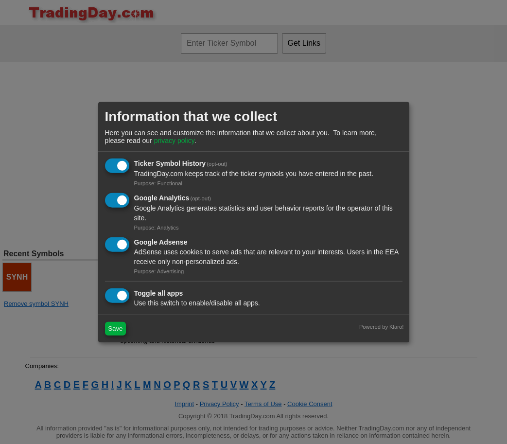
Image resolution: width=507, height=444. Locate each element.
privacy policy (174, 140)
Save (115, 328)
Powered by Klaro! (381, 326)
